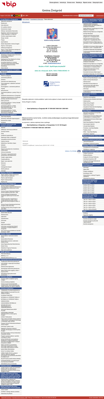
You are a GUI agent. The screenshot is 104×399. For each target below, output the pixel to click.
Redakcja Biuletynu (87, 155)
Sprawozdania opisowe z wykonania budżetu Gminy (9, 241)
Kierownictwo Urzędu (6, 29)
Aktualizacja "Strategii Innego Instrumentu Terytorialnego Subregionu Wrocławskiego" (11, 56)
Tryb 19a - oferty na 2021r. (89, 207)
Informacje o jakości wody (7, 326)
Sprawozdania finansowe (7, 239)
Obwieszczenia (4, 214)
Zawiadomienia (4, 218)
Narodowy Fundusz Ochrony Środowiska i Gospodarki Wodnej (11, 333)
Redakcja (79, 2)
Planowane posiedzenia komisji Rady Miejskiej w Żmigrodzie (92, 113)
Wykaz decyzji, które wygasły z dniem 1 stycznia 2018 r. (10, 271)
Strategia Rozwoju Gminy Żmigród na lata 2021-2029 (11, 208)
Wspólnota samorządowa (89, 97)
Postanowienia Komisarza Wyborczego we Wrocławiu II (92, 91)
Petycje (3, 40)
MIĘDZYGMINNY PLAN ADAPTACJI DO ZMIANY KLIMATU (10, 293)
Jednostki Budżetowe (88, 141)
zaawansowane (100, 15)
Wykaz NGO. (86, 169)
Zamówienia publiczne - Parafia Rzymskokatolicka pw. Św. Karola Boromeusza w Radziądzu (9, 111)
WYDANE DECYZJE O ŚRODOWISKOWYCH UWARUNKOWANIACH (6, 306)
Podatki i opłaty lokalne (6, 157)
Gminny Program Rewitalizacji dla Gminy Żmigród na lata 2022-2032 (10, 205)
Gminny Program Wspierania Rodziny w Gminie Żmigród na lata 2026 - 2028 (10, 192)
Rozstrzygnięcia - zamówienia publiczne (10, 86)
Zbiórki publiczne (5, 169)
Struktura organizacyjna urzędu (8, 36)
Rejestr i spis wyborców (6, 161)
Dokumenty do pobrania (6, 393)
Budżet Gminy (4, 246)
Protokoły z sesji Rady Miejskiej (90, 128)
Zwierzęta (3, 170)
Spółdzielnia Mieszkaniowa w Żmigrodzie (11, 95)
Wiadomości (4, 23)
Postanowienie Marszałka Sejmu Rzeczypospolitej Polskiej (91, 86)
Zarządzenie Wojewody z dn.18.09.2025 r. (93, 74)
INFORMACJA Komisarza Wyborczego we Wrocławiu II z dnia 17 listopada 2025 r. (93, 47)
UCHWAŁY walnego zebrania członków (10, 391)
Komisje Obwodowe (88, 33)
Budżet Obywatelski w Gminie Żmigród (10, 43)
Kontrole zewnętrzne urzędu (89, 219)
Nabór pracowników (5, 224)
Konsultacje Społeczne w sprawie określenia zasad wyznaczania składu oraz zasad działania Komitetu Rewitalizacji (10, 64)
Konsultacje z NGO (87, 173)
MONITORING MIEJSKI (6, 212)
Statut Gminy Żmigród (88, 105)
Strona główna (54, 2)
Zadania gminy (86, 101)
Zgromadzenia (4, 42)
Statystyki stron (97, 2)
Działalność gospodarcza (7, 135)
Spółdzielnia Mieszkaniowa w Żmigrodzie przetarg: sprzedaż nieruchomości (11, 98)
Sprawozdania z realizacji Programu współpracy (91, 176)
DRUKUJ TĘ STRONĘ (73, 151)
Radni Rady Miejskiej (6, 116)
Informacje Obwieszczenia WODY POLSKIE (9, 310)
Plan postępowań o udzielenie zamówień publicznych (10, 84)
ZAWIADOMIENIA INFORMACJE (8, 303)
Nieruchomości (4, 90)
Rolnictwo (3, 163)
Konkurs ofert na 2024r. (88, 189)
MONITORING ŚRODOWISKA (7, 349)
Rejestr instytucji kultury (6, 179)
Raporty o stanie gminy (6, 45)
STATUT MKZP (4, 389)
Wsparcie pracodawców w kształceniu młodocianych (10, 149)
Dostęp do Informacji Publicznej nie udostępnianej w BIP (91, 161)
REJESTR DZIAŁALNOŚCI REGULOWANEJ (11, 358)
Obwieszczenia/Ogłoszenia (7, 266)
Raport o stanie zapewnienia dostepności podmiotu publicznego (10, 50)
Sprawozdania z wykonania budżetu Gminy (9, 236)
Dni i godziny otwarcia (6, 27)
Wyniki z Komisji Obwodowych (90, 79)
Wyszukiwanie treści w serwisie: (70, 15)
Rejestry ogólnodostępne (7, 177)
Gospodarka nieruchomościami (8, 139)
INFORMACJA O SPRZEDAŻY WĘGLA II (10, 297)
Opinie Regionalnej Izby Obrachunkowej (10, 244)
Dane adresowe (4, 25)
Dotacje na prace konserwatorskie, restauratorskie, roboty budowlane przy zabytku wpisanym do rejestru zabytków (10, 285)
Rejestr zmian (87, 2)
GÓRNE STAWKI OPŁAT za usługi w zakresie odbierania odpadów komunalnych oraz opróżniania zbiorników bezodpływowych (11, 355)
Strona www (71, 2)
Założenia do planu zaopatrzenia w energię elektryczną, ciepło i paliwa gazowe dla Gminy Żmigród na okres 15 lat (10, 200)
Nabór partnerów (5, 100)
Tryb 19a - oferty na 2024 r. (89, 201)
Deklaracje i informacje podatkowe (9, 129)
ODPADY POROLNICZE (6, 317)
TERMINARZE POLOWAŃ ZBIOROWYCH (10, 290)
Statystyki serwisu (6, 397)
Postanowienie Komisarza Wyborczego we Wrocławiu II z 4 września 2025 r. (92, 66)
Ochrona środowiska (6, 152)
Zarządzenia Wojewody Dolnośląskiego (92, 107)
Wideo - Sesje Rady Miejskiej (90, 132)
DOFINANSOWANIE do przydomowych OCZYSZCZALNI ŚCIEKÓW (10, 361)
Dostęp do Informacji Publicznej (90, 157)
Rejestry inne (4, 181)
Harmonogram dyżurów (88, 124)
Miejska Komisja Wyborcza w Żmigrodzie (93, 31)
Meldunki (3, 145)
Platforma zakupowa (6, 75)
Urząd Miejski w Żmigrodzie (36, 19)
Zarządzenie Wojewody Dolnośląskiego (92, 49)
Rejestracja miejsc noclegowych (8, 137)
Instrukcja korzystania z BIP (89, 159)
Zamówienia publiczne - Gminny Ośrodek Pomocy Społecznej (10, 103)
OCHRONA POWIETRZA (6, 295)
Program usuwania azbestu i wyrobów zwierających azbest (10, 336)
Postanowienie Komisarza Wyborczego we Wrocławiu (92, 52)
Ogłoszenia (3, 216)
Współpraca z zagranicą (89, 149)
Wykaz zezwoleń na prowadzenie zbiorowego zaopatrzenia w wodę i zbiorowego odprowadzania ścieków (9, 346)
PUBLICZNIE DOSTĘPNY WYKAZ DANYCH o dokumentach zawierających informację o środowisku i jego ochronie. (11, 320)
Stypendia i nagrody (88, 215)
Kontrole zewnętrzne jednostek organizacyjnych (90, 221)
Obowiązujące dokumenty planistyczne (10, 268)
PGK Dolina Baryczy (5, 253)
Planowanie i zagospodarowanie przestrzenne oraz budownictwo (8, 154)
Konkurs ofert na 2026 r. (89, 185)
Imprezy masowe (5, 141)
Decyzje (3, 222)
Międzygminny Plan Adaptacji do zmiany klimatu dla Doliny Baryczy (10, 60)
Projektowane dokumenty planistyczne (10, 261)
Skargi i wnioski (4, 38)
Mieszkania (3, 147)
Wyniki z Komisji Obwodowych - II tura (92, 77)
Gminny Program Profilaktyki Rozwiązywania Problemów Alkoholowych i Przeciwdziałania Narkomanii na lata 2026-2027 (11, 187)
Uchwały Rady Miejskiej (88, 126)
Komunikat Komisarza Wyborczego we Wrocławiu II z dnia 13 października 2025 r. (93, 43)
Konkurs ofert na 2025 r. (89, 187)
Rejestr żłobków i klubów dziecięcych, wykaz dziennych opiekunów (10, 175)
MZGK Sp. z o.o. (5, 255)
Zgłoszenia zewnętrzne (6, 21)
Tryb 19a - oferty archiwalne (89, 209)
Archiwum (3, 122)
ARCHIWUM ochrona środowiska (9, 363)
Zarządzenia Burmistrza (89, 108)
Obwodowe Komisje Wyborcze (90, 83)
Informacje (3, 220)
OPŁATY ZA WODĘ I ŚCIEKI (7, 351)
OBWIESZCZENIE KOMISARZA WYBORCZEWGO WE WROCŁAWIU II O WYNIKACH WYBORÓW (92, 25)
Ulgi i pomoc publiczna (6, 250)
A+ (24, 15)
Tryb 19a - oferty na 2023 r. (89, 203)
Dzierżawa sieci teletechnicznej (8, 81)
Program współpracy (88, 171)
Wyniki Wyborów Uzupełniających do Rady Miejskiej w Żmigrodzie (93, 29)
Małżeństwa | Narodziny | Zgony (8, 143)
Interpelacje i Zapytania (88, 133)
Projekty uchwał (87, 130)
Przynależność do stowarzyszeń (90, 147)
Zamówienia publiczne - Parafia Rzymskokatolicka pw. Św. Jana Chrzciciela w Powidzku (8, 107)
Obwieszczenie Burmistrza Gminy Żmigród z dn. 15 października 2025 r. (92, 39)
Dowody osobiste (5, 131)
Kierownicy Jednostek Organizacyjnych (10, 118)
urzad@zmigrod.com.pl (54, 63)
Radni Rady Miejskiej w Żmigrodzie (91, 122)
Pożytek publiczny (5, 159)
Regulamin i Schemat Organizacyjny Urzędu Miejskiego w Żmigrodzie (9, 33)
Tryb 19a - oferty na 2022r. (89, 205)
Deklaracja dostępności (6, 47)
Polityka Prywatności (88, 153)
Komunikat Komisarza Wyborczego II (92, 72)
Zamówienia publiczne (6, 77)
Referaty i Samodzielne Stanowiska (9, 31)
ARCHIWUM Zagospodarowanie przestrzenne (8, 274)
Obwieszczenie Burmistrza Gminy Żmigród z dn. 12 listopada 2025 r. (91, 36)
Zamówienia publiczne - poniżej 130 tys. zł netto (11, 93)
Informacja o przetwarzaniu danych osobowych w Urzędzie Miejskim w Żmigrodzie (9, 227)
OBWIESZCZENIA (5, 301)
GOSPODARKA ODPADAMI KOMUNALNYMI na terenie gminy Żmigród (9, 314)
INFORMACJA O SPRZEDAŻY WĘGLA (10, 299)
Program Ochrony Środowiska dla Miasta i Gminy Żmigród (11, 324)
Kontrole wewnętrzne (88, 224)
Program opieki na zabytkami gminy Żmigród (9, 279)
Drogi (2, 133)
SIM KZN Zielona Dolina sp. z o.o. (9, 257)
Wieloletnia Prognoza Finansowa (8, 248)
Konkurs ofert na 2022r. (88, 192)
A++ (27, 15)
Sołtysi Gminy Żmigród (88, 103)
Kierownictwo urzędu (6, 120)
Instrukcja (63, 2)
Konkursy (3, 79)
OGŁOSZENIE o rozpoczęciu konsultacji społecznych (10, 264)
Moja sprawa (4, 71)
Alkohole (3, 127)
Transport (3, 165)
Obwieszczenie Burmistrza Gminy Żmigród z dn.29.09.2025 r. (91, 69)
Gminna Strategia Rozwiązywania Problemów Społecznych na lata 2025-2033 (10, 196)
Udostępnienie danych (6, 167)
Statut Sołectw (4, 68)
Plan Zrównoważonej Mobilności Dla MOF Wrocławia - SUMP (11, 231)
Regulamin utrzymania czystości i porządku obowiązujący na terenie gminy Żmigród (10, 330)
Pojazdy (3, 88)
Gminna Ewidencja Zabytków (8, 282)
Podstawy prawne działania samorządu (92, 99)
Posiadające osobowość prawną (91, 143)
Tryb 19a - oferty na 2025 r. (89, 199)
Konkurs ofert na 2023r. (88, 191)
